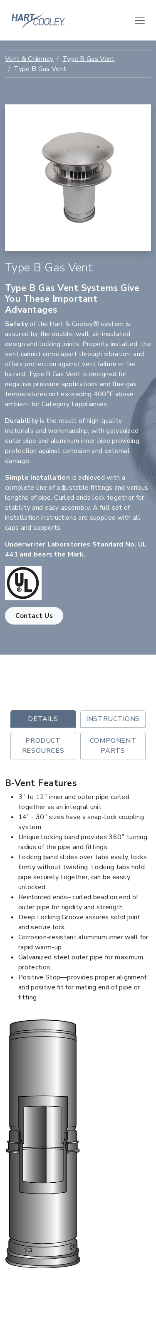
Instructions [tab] (113, 718)
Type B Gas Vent (88, 58)
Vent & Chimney (29, 58)
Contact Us (34, 615)
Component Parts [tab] (113, 745)
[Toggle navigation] (140, 20)
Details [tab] (43, 718)
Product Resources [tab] (43, 745)
